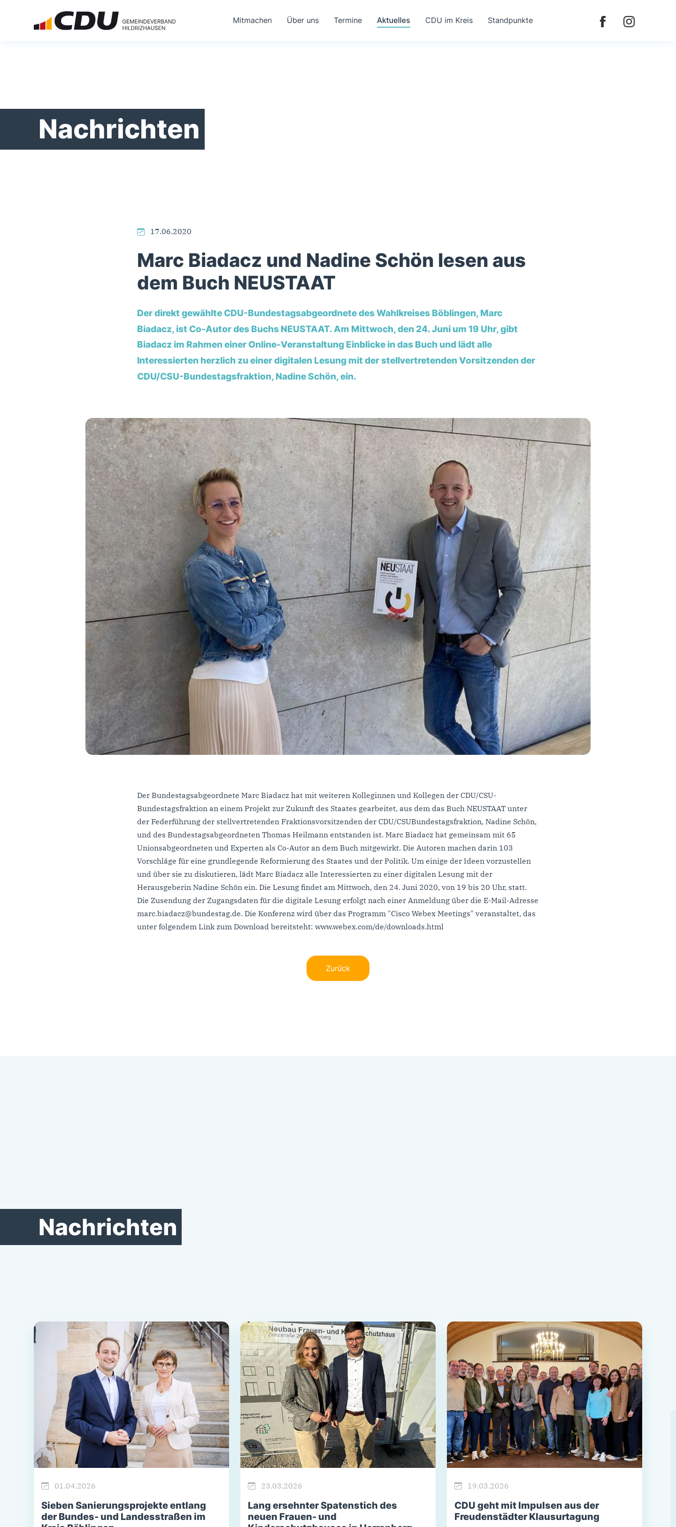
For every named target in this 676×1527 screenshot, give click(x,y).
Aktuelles (393, 20)
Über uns (303, 20)
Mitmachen (252, 20)
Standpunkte (510, 20)
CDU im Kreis (449, 20)
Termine (348, 20)
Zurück (338, 968)
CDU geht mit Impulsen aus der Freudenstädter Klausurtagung (526, 1511)
